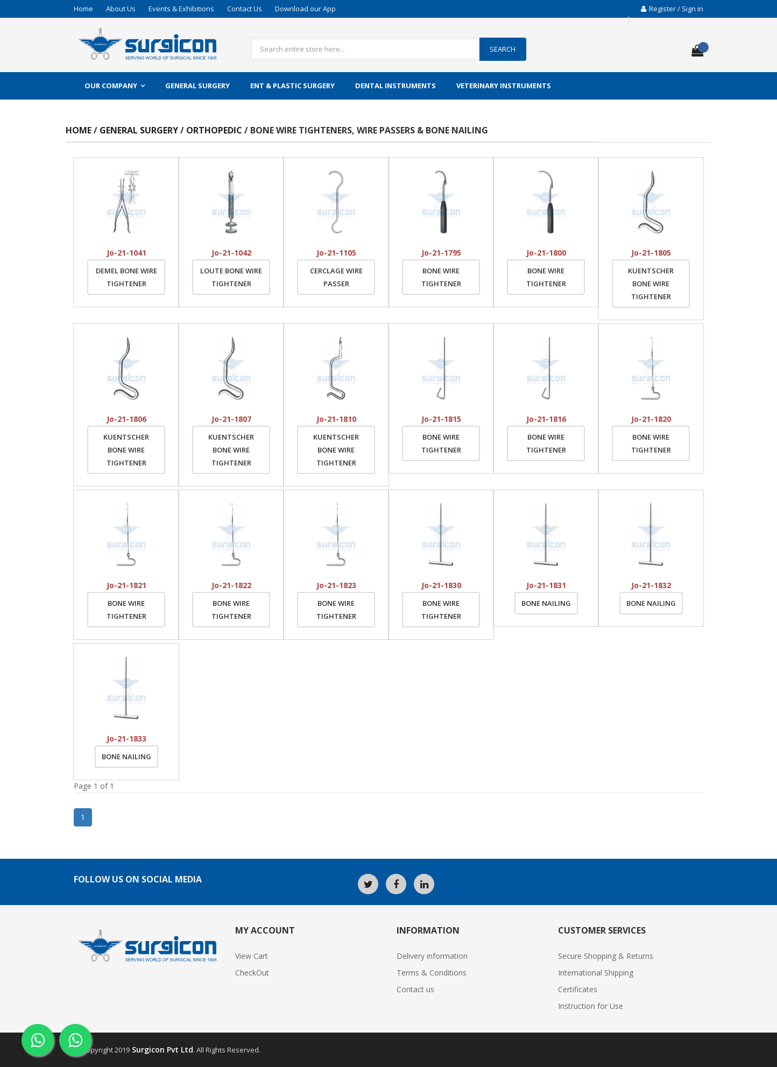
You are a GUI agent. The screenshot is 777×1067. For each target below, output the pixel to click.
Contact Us (244, 8)
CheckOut (252, 972)
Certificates (577, 989)
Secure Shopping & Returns (605, 956)
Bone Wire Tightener (441, 277)
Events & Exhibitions (181, 8)
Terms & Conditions (432, 972)
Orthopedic (215, 130)
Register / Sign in (672, 8)
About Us (121, 8)
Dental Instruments (395, 85)
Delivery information (432, 956)
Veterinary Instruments (503, 85)
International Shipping (595, 972)
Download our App (305, 8)
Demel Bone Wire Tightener (126, 277)
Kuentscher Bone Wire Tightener (651, 283)
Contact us (415, 989)
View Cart (251, 956)
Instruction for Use (590, 1006)
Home (83, 8)
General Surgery (197, 85)
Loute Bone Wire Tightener (231, 277)
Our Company (110, 85)
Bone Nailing (546, 603)
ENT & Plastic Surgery (292, 85)
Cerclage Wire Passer (336, 277)
